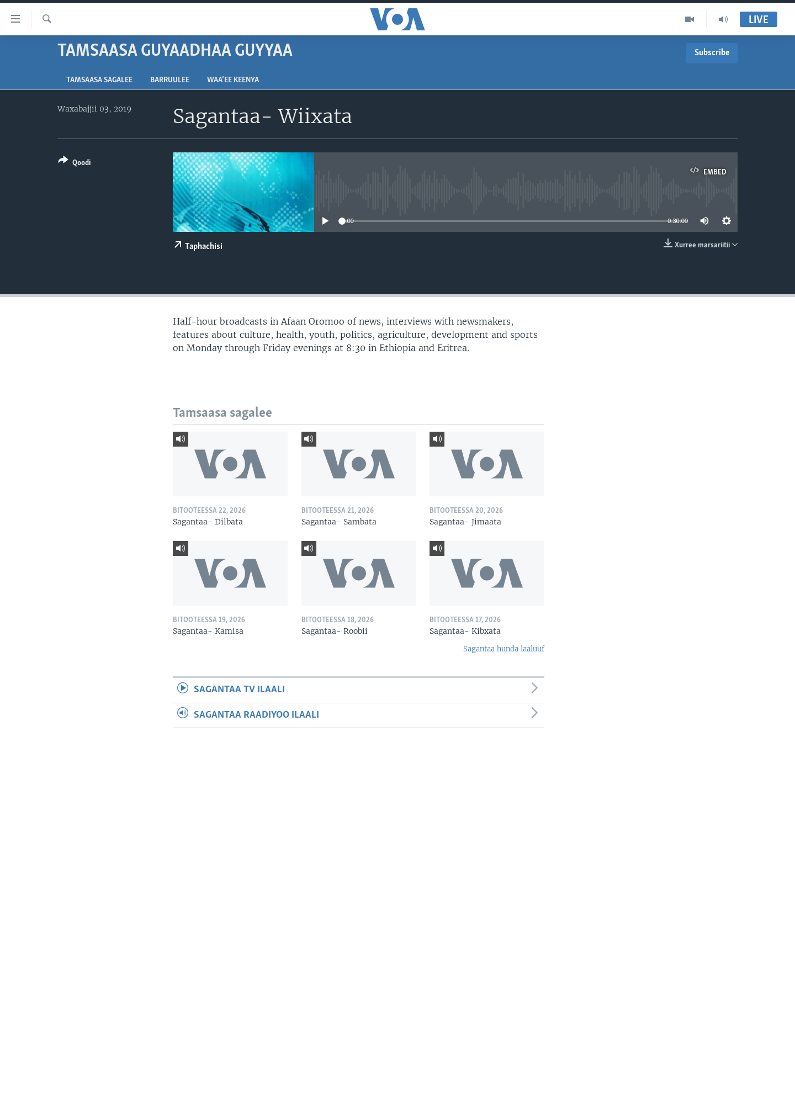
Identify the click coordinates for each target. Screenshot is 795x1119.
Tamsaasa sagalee (99, 80)
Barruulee (169, 80)
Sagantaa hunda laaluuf (503, 649)
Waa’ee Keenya (233, 80)
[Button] (74, 163)
